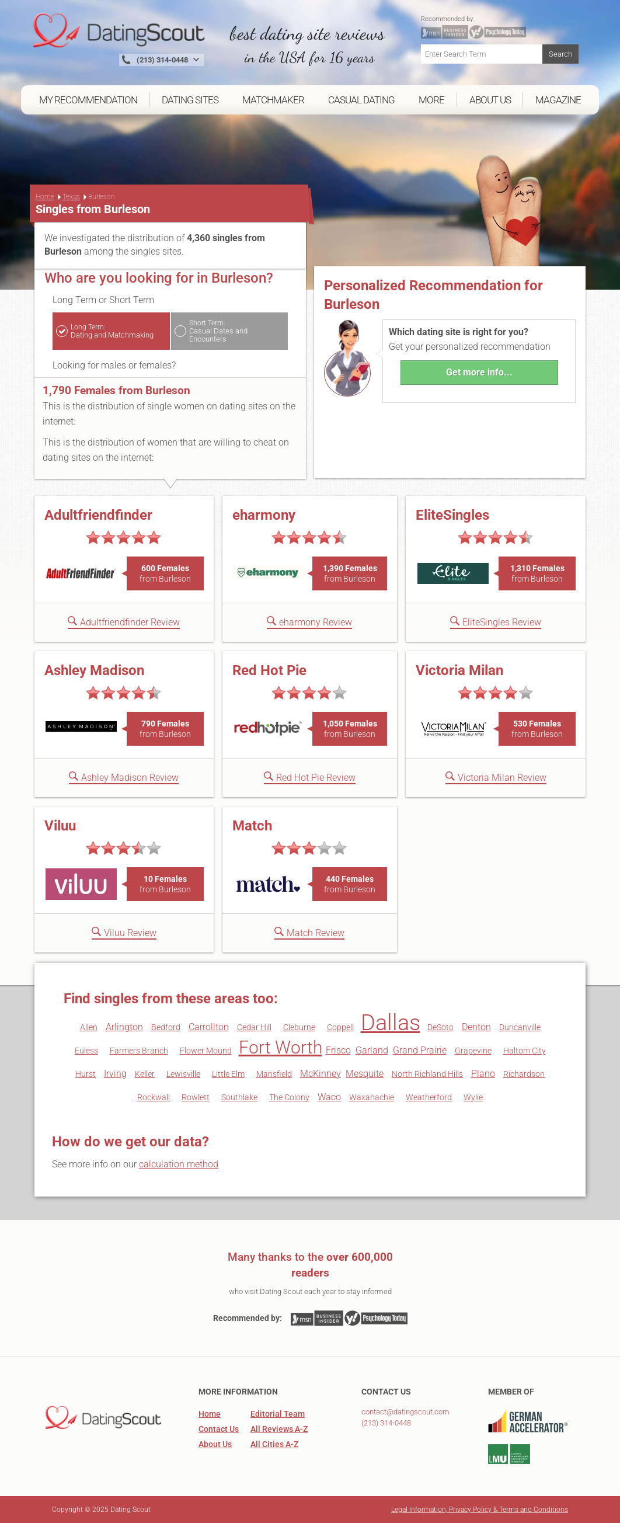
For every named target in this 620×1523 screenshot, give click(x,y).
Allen (88, 1027)
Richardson (524, 1074)
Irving (115, 1073)
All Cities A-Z (274, 1444)
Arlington (124, 1026)
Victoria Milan (459, 670)
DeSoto (440, 1027)
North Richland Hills (427, 1074)
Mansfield (274, 1074)
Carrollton (209, 1026)
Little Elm (228, 1074)
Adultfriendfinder (98, 515)
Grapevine (473, 1050)
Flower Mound (206, 1050)
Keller (145, 1074)
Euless (86, 1050)
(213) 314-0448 (386, 1422)
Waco (329, 1097)
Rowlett (196, 1097)
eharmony (263, 515)
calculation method (178, 1164)
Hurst (85, 1074)
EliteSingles (452, 515)
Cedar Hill (254, 1027)
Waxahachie (371, 1097)
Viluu (60, 826)
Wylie (473, 1097)
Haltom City (524, 1050)
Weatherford (429, 1097)
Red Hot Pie (269, 670)
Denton (476, 1026)
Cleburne (299, 1027)
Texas (71, 197)
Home (45, 197)
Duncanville (520, 1027)
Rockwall (153, 1097)
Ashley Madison (94, 670)
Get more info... (479, 372)
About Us (215, 1444)
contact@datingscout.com (405, 1411)
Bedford (165, 1027)
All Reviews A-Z (279, 1429)
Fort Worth (280, 1047)
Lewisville (183, 1074)
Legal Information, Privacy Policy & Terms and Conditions (479, 1509)
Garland (372, 1050)
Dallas (390, 1022)
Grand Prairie (420, 1050)
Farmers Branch (139, 1050)
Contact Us (218, 1429)
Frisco (338, 1050)
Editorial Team (277, 1413)
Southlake (239, 1097)
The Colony (289, 1097)
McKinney (320, 1073)
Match (252, 826)
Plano (483, 1073)
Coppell (340, 1027)
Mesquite (365, 1073)
